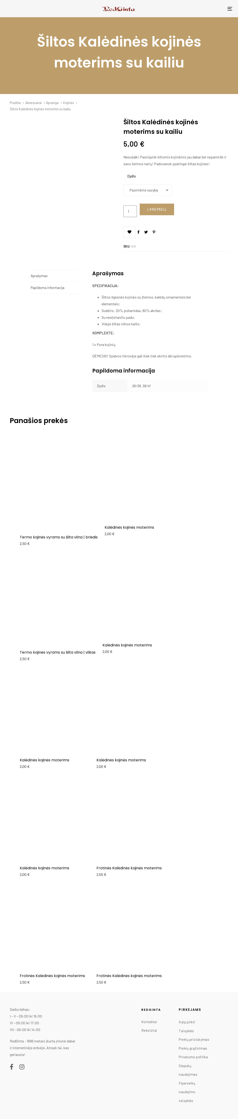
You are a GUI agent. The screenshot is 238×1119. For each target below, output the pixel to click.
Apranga (52, 103)
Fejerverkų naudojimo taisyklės (187, 1092)
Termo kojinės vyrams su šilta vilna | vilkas (58, 652)
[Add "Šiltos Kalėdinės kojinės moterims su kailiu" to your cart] (157, 209)
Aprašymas (39, 276)
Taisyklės (186, 1031)
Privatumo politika (193, 1057)
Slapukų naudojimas (188, 1070)
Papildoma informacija (47, 288)
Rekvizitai (149, 1030)
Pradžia (15, 103)
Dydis (131, 176)
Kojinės (68, 103)
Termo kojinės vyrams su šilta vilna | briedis (59, 537)
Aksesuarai (33, 103)
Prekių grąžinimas (193, 1048)
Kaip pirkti (187, 1022)
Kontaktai (149, 1022)
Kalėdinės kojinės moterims (129, 527)
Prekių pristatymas (194, 1039)
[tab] (54, 276)
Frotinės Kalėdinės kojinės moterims (129, 868)
